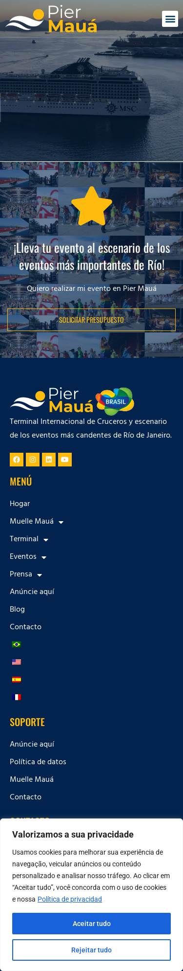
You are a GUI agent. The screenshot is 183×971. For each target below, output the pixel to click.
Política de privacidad (70, 899)
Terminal (29, 540)
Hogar (20, 504)
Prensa (26, 575)
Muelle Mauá (36, 522)
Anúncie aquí (32, 592)
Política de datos (38, 762)
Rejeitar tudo (91, 950)
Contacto (25, 627)
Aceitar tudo (92, 923)
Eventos (28, 557)
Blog (17, 610)
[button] (170, 19)
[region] (91, 894)
